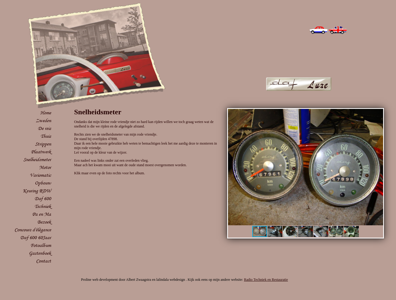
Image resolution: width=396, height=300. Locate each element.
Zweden (43, 120)
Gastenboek (40, 253)
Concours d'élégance (32, 229)
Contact (43, 261)
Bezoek (44, 222)
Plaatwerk (41, 151)
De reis (44, 128)
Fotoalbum (40, 245)
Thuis (45, 136)
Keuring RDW (37, 191)
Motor (45, 167)
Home (45, 113)
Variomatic (40, 175)
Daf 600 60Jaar (35, 237)
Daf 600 (42, 198)
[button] (377, 114)
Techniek (42, 206)
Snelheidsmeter (37, 159)
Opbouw (43, 183)
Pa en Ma (41, 214)
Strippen (43, 144)
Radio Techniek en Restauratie (266, 280)
